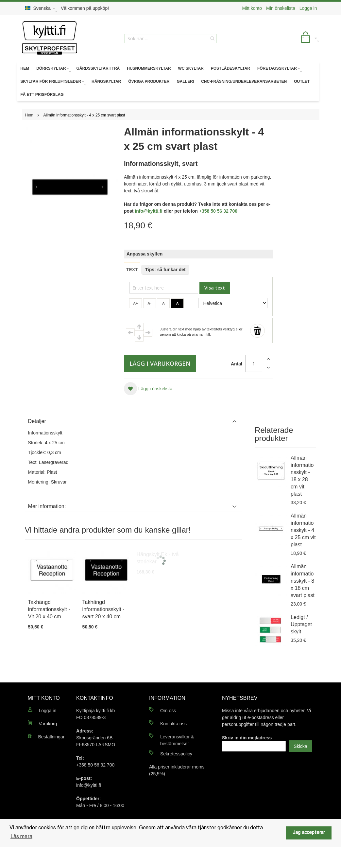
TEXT (132, 269)
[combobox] (170, 38)
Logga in (308, 8)
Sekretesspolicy (176, 753)
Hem (29, 115)
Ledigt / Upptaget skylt (301, 624)
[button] (148, 388)
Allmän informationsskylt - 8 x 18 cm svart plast (303, 581)
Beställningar (51, 736)
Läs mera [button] (21, 837)
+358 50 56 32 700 (218, 211)
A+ (135, 303)
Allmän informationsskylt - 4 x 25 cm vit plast (303, 530)
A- (149, 303)
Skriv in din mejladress (247, 737)
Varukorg (48, 723)
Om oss (168, 710)
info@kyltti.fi (148, 211)
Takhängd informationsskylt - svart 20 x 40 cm (103, 609)
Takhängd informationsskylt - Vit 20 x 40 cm (49, 609)
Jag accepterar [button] (309, 833)
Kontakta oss (173, 723)
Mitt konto (252, 8)
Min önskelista (280, 8)
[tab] (133, 419)
